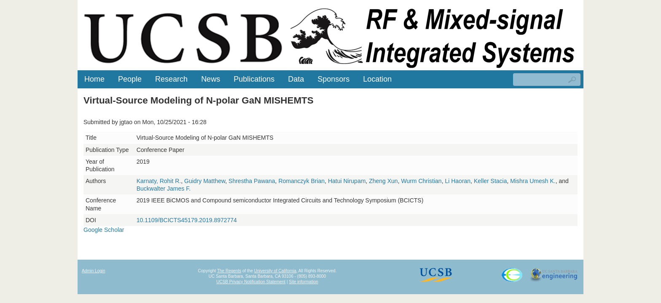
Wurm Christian (421, 181)
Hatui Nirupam (346, 181)
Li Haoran (457, 181)
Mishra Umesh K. (532, 181)
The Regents (229, 270)
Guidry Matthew (204, 181)
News (210, 79)
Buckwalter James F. (164, 188)
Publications (254, 79)
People (130, 79)
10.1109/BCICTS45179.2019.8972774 (187, 220)
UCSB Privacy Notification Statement (250, 281)
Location (377, 79)
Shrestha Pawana (251, 181)
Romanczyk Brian (301, 181)
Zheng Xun (383, 181)
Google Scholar (103, 229)
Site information (303, 281)
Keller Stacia (490, 181)
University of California (275, 270)
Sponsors (333, 79)
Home (94, 79)
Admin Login (93, 270)
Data (296, 79)
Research (171, 79)
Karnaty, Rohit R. (159, 181)
